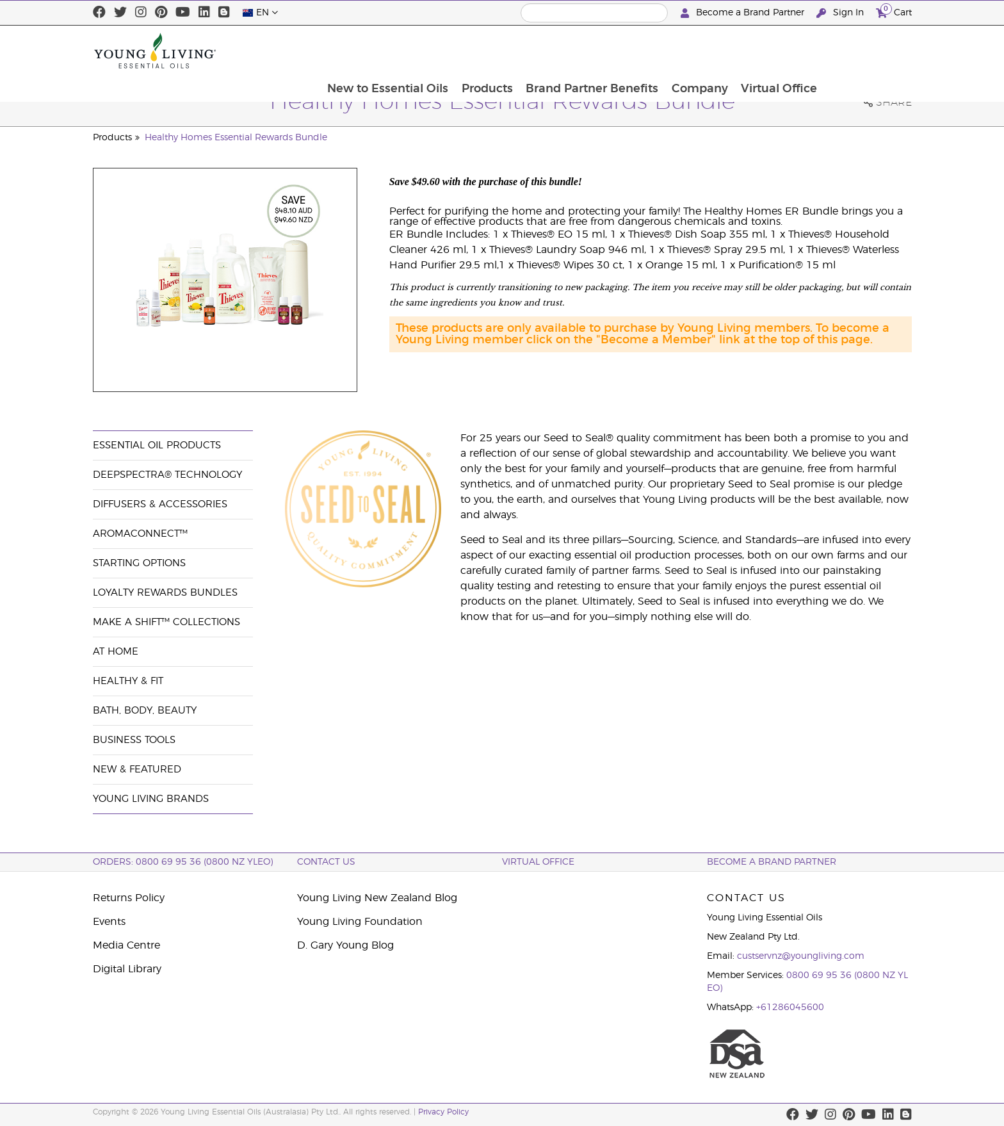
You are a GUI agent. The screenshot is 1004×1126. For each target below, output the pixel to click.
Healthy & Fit (128, 681)
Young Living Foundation (360, 922)
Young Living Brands (151, 799)
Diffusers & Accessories (160, 504)
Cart (894, 11)
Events (109, 922)
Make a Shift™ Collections (166, 622)
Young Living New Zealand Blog (377, 898)
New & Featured (137, 769)
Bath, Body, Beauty (145, 710)
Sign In (841, 13)
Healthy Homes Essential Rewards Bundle (236, 137)
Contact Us (326, 862)
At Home (115, 652)
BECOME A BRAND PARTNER (771, 862)
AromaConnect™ (140, 534)
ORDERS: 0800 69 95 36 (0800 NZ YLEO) (183, 862)
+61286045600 (790, 1007)
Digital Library (127, 969)
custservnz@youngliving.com (800, 956)
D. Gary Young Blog (345, 945)
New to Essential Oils (471, 50)
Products (571, 50)
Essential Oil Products (157, 445)
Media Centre (126, 945)
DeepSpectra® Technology (167, 475)
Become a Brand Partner (744, 13)
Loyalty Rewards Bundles (165, 593)
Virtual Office (867, 50)
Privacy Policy (443, 1112)
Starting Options (139, 563)
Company (786, 50)
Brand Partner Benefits (677, 50)
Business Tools (134, 740)
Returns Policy (129, 898)
